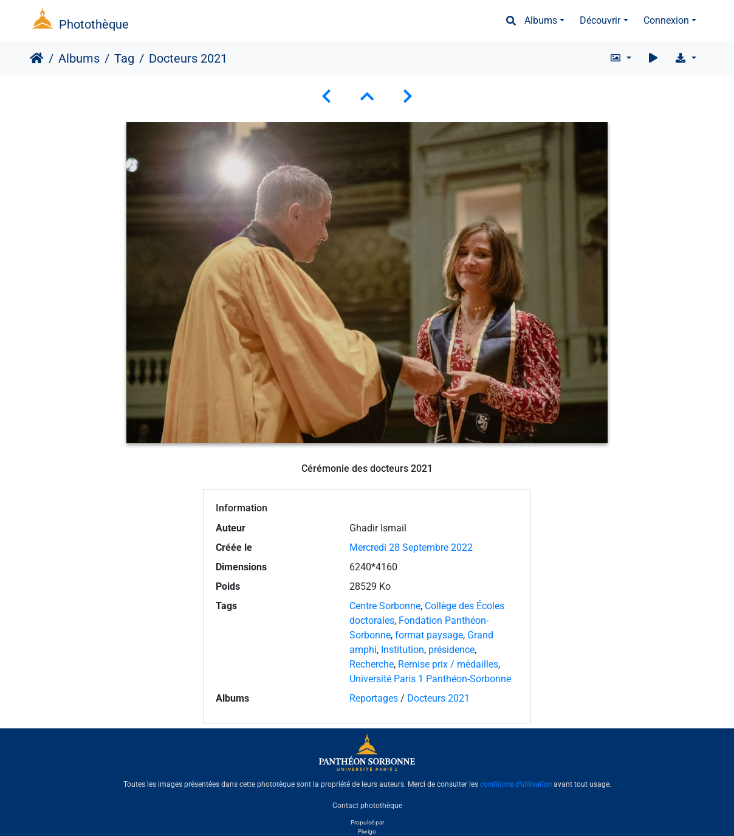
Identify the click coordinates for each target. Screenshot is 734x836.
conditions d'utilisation (516, 784)
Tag (124, 58)
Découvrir (600, 20)
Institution (402, 649)
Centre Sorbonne (384, 606)
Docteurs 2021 (438, 698)
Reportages (373, 698)
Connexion (666, 20)
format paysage (429, 635)
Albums (540, 20)
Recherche (371, 664)
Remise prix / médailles (448, 664)
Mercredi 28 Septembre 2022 (411, 547)
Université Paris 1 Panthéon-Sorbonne (430, 679)
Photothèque (94, 24)
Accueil (37, 58)
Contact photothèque (367, 805)
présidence (451, 649)
